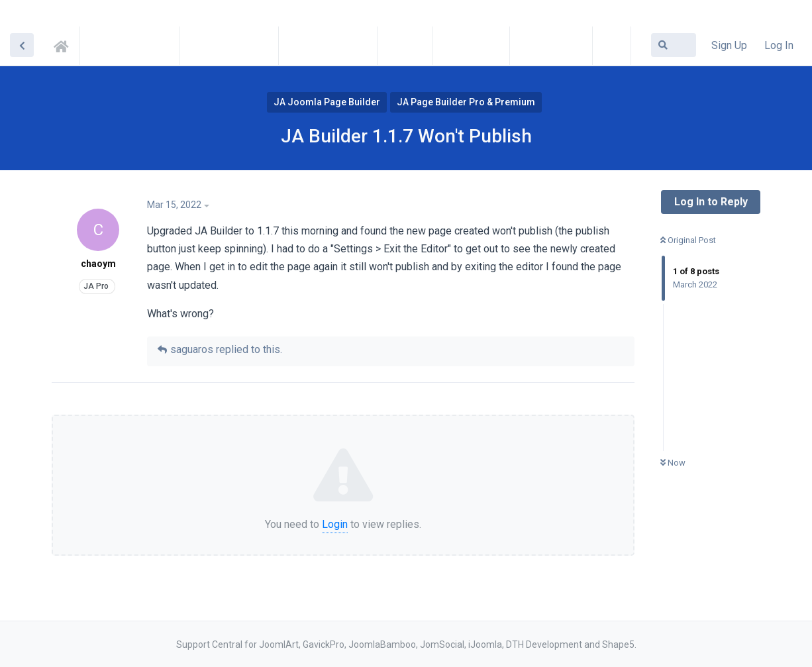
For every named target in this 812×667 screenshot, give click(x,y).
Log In (778, 45)
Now (672, 463)
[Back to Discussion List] (22, 45)
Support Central (65, 44)
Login (335, 524)
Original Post (688, 240)
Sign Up (729, 45)
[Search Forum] (673, 45)
